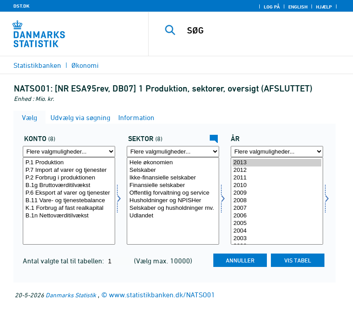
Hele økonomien (173, 162)
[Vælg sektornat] (173, 201)
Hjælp (324, 7)
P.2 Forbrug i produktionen (69, 178)
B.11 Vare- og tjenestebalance (69, 200)
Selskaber (173, 170)
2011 (277, 178)
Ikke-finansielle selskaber (173, 178)
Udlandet (173, 216)
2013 (277, 162)
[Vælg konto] (69, 201)
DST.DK (21, 6)
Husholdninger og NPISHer (173, 200)
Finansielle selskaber (173, 185)
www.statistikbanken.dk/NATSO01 (162, 295)
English (297, 7)
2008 (277, 200)
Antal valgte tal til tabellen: (64, 261)
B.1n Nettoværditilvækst (69, 216)
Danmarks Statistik (71, 295)
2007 (277, 208)
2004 (277, 231)
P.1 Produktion (69, 162)
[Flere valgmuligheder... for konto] (69, 151)
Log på (272, 7)
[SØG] (264, 30)
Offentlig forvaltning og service (173, 193)
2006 (277, 216)
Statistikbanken (37, 65)
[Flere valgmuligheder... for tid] (277, 151)
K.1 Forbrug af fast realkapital (69, 208)
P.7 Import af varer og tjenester (69, 170)
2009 (277, 193)
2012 (277, 170)
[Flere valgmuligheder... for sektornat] (173, 151)
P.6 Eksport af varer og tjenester (69, 193)
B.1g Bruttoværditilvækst (69, 185)
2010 (277, 185)
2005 (277, 223)
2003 (277, 238)
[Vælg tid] (277, 201)
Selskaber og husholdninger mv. (173, 208)
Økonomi (85, 65)
